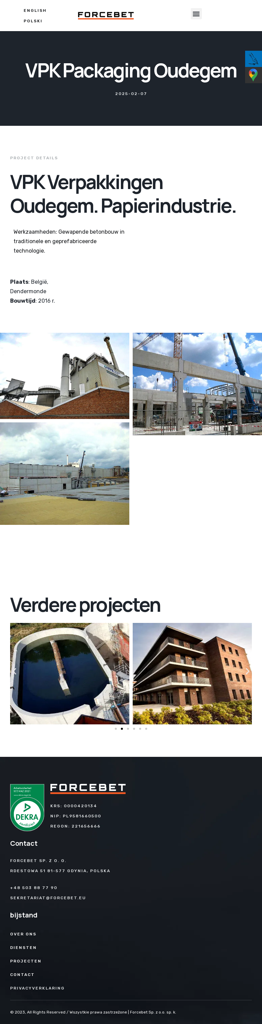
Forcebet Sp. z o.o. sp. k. (153, 1012)
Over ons (23, 934)
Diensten (23, 947)
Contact (22, 974)
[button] (196, 13)
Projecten (26, 961)
